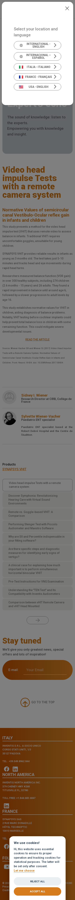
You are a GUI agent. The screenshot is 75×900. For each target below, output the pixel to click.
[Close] (67, 8)
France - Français (35, 76)
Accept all (37, 891)
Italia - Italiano (34, 67)
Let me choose (24, 870)
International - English (35, 45)
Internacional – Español (35, 56)
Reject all (37, 881)
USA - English (34, 86)
